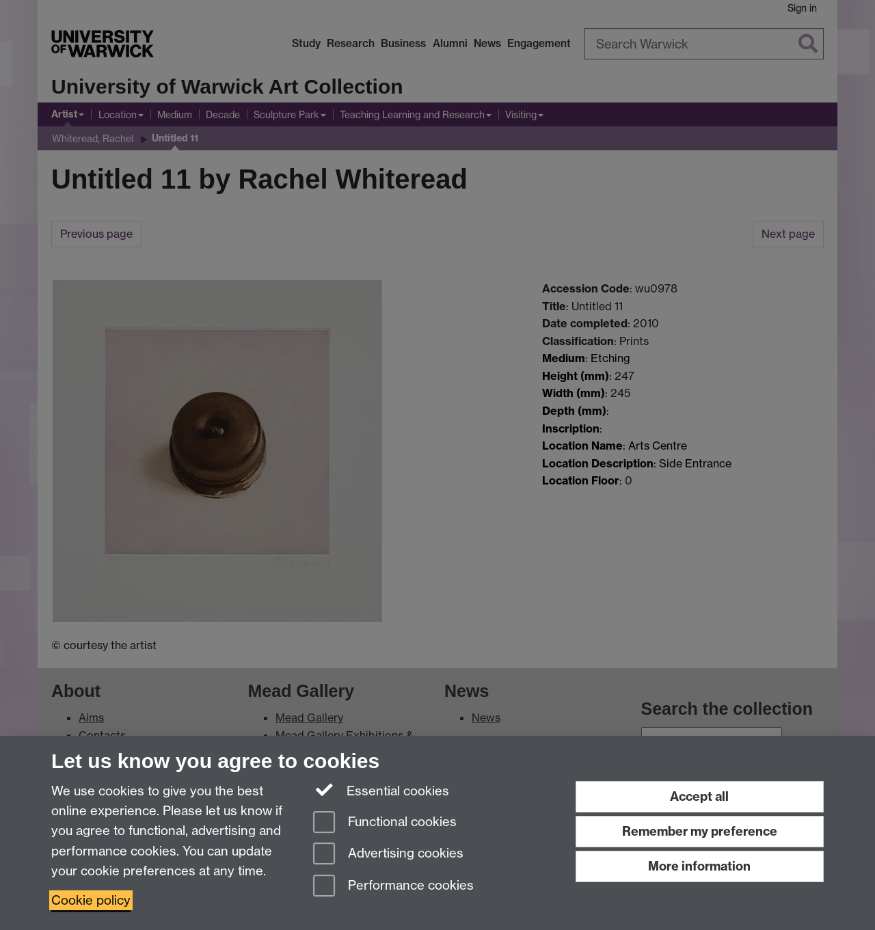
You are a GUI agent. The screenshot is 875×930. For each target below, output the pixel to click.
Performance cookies (393, 886)
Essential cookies (381, 790)
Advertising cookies (388, 854)
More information (699, 866)
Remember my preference (699, 831)
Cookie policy (91, 900)
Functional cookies (385, 823)
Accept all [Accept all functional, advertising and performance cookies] (699, 796)
